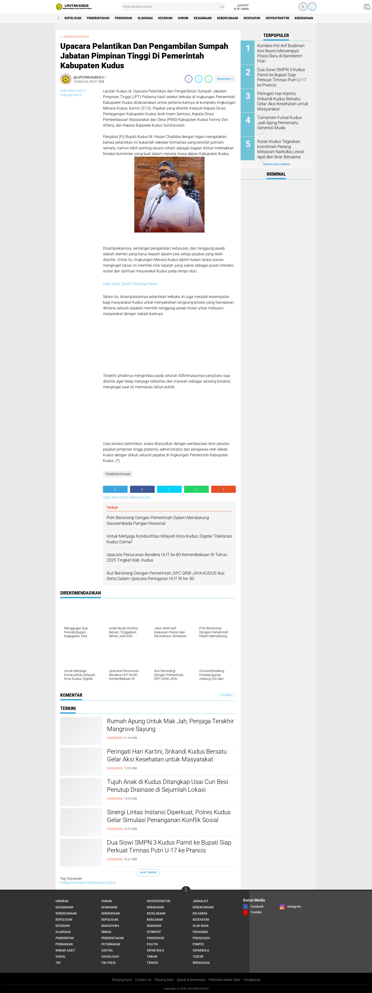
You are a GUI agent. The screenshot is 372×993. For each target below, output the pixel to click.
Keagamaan (203, 18)
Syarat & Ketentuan (191, 980)
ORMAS (106, 932)
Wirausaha (201, 963)
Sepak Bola (155, 950)
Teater (198, 956)
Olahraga (145, 18)
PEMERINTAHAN (98, 18)
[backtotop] (186, 891)
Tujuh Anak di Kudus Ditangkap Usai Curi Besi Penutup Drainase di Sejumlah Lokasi (167, 785)
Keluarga (200, 913)
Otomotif (154, 932)
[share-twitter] (198, 79)
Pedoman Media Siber (225, 980)
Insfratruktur (277, 18)
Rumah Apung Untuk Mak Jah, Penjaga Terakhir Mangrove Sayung (170, 725)
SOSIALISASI (110, 956)
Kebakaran (155, 907)
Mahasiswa (110, 926)
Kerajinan (155, 919)
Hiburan (62, 901)
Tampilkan (226, 695)
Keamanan (109, 907)
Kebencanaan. (67, 913)
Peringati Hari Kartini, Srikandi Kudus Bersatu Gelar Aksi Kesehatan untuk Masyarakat (167, 755)
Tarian (152, 956)
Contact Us (143, 980)
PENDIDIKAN (123, 18)
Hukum (183, 18)
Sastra (107, 950)
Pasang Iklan (164, 980)
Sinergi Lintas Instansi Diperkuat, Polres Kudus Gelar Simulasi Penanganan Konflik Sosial (169, 816)
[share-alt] (115, 489)
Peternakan (110, 944)
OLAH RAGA (201, 926)
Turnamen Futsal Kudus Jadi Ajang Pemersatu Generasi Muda (281, 122)
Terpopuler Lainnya (276, 164)
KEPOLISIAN (73, 18)
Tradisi (152, 963)
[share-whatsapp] (208, 79)
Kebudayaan (304, 18)
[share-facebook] (188, 79)
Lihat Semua (148, 872)
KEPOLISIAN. (110, 919)
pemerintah (65, 938)
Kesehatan (252, 18)
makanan (154, 926)
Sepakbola (201, 950)
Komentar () (225, 79)
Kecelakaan (156, 913)
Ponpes (198, 944)
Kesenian (165, 18)
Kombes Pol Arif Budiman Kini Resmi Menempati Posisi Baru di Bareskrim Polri (282, 50)
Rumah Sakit (65, 950)
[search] (173, 6)
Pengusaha (201, 938)
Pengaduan (252, 980)
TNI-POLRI (108, 963)
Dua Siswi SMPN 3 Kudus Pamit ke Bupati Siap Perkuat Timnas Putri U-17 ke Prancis (169, 846)
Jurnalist (201, 901)
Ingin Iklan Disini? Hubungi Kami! (130, 284)
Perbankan (64, 944)
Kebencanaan (227, 18)
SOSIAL (111, 883)
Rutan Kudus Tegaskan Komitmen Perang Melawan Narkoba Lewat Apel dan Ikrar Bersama (281, 148)
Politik (152, 944)
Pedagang (200, 932)
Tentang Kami (122, 980)
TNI (58, 963)
